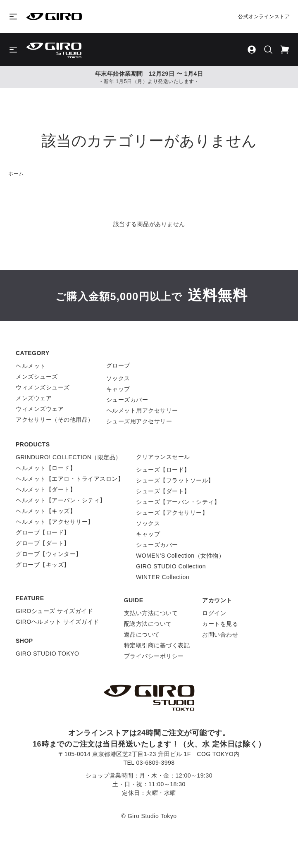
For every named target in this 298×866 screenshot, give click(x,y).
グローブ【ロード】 (43, 532)
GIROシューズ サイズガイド (54, 611)
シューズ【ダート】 (163, 491)
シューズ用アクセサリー (139, 421)
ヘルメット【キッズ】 (46, 511)
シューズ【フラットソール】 (175, 480)
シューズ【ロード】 (163, 469)
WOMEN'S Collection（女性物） (180, 555)
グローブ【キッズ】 (43, 564)
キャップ (118, 389)
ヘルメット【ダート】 (46, 489)
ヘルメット (31, 366)
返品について (142, 634)
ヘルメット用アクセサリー (142, 410)
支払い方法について (151, 613)
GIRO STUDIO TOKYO (47, 653)
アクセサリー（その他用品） (55, 419)
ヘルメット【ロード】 (46, 468)
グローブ (118, 365)
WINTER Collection (162, 577)
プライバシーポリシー (154, 656)
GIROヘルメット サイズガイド (57, 621)
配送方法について (148, 623)
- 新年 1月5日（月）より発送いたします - (149, 81)
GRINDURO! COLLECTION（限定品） (69, 457)
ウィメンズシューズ (43, 387)
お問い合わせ (220, 634)
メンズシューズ (37, 376)
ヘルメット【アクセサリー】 (55, 521)
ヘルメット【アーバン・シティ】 (61, 500)
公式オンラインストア (264, 16)
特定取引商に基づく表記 (157, 645)
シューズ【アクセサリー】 (172, 512)
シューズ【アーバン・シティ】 (178, 502)
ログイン (214, 613)
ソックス (118, 378)
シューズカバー (127, 399)
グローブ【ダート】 (43, 543)
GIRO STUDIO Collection (171, 566)
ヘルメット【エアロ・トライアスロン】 (70, 478)
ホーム (16, 174)
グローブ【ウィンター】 (49, 554)
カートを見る (220, 623)
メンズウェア (34, 398)
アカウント (217, 600)
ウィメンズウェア (40, 409)
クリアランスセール (163, 456)
